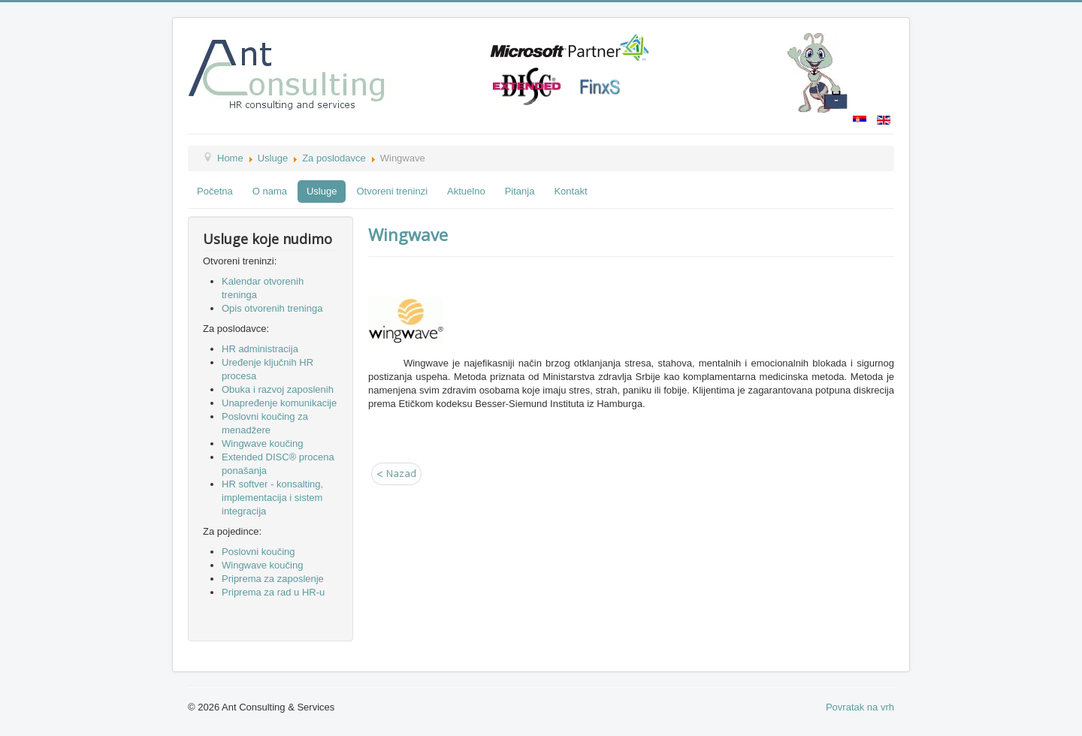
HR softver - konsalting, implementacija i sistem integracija (272, 497)
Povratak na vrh (860, 707)
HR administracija (260, 348)
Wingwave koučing (262, 443)
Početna (215, 191)
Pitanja (520, 191)
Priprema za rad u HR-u (273, 592)
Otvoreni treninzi (392, 191)
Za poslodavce (334, 158)
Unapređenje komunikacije (279, 403)
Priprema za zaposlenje (273, 578)
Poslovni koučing (258, 551)
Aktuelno (466, 191)
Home (230, 158)
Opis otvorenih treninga (272, 308)
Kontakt (570, 191)
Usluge (273, 158)
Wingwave (408, 234)
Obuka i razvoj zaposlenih (278, 389)
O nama (269, 191)
